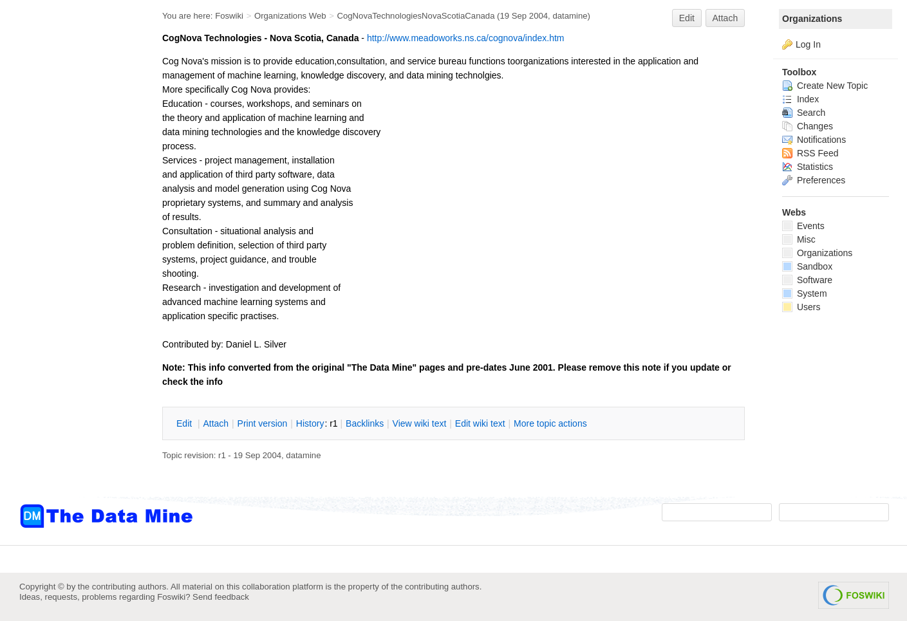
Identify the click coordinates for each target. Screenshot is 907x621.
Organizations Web (290, 16)
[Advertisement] (70, 259)
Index (800, 99)
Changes (807, 126)
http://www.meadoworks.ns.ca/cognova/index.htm (466, 38)
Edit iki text (480, 423)
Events (803, 226)
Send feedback (220, 597)
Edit (687, 18)
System (804, 293)
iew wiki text (420, 423)
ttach (216, 423)
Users (801, 307)
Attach (725, 18)
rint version (263, 423)
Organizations (812, 19)
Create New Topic (825, 85)
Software (807, 280)
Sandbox (807, 266)
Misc (799, 239)
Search (803, 112)
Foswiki (229, 16)
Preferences (813, 180)
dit (185, 423)
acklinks (365, 423)
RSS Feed (810, 153)
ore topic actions (550, 423)
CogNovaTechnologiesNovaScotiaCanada (415, 16)
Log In (808, 44)
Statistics (807, 167)
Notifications (814, 139)
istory (310, 423)
